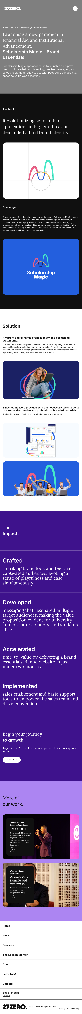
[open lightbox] (41, 267)
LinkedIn (6, 996)
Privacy (62, 1008)
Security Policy (73, 1008)
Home (5, 27)
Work (12, 27)
